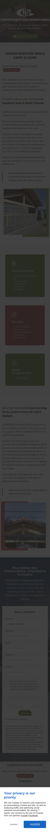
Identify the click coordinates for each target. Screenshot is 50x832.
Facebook (33, 815)
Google (24, 815)
